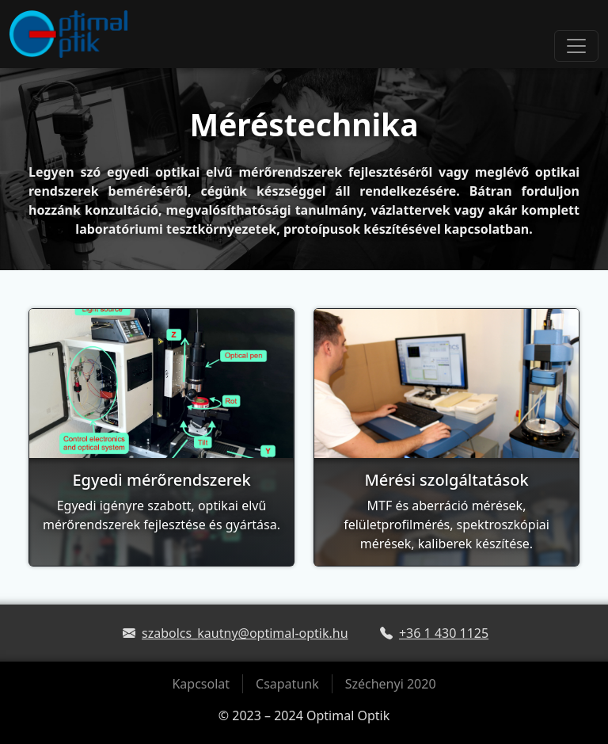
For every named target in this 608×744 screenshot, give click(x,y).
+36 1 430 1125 (443, 633)
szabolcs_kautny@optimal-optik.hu (245, 633)
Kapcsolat (201, 683)
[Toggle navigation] (576, 46)
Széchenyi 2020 (390, 683)
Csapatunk (287, 683)
